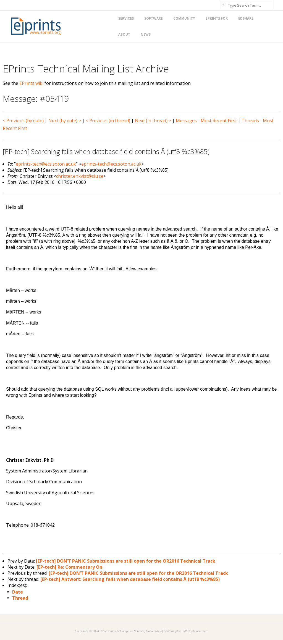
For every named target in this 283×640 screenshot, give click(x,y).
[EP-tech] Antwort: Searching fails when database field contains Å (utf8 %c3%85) (130, 579)
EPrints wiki (31, 83)
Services (126, 18)
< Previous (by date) (23, 120)
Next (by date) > (64, 120)
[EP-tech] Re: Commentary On (69, 567)
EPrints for (217, 18)
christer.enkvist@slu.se (79, 176)
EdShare (245, 18)
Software (153, 18)
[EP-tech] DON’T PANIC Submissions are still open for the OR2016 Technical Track (125, 561)
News (146, 34)
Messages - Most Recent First (206, 120)
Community (184, 18)
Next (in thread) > (153, 120)
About (124, 34)
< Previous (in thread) (108, 120)
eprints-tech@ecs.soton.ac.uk (46, 164)
